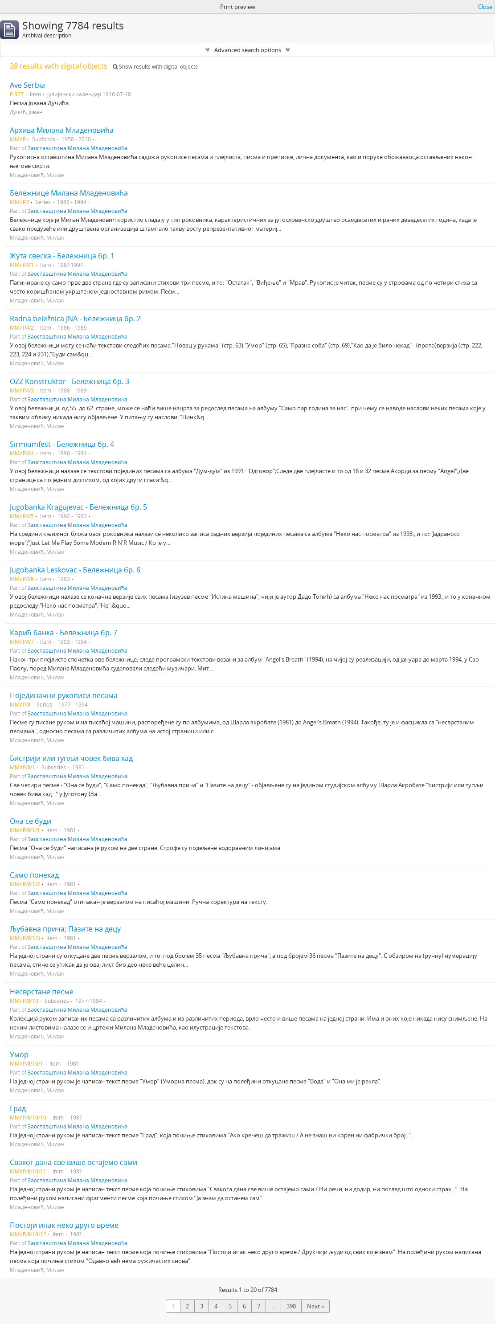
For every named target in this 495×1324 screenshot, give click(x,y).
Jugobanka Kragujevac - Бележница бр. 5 (78, 507)
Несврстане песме (42, 992)
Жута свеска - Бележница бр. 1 (62, 256)
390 (291, 1306)
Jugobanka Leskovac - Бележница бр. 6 (75, 570)
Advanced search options (247, 50)
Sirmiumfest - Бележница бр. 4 (62, 444)
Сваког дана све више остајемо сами (73, 1162)
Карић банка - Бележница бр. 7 (63, 632)
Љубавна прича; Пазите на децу (65, 929)
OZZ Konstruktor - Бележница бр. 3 (69, 381)
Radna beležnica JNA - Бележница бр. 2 (75, 318)
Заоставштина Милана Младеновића (77, 147)
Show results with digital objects (155, 66)
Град (18, 1108)
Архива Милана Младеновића (62, 130)
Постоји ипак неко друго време (64, 1225)
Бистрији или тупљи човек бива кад (71, 758)
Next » (315, 1306)
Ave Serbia (27, 85)
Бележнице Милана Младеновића (69, 193)
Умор (19, 1054)
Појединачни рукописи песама (64, 695)
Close (485, 7)
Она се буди (30, 821)
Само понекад (34, 875)
